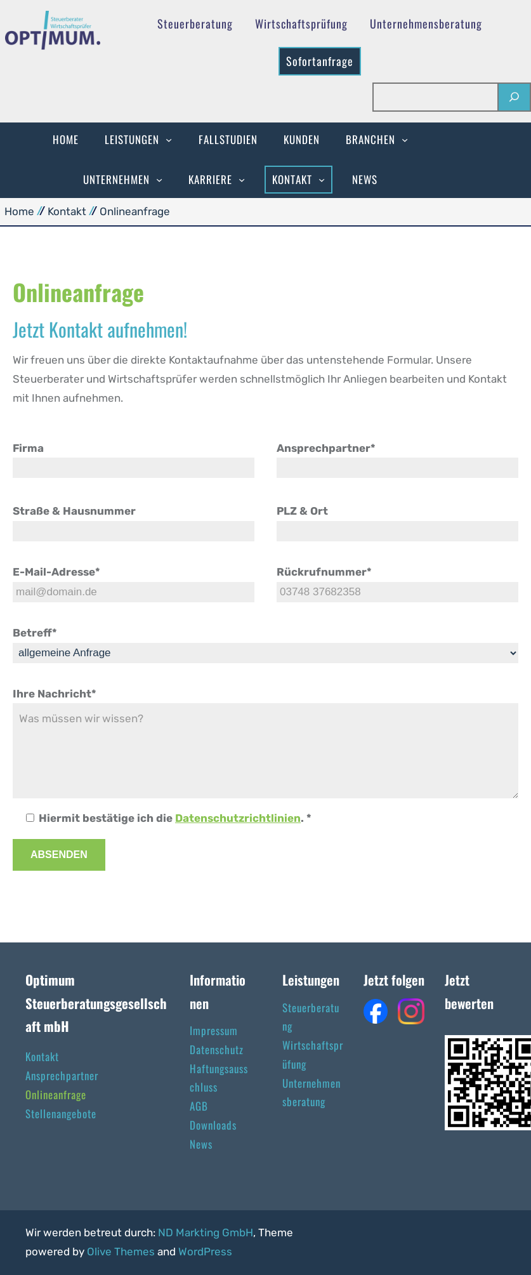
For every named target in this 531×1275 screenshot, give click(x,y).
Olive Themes (122, 1251)
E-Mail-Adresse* (56, 571)
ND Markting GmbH (205, 1232)
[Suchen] (513, 97)
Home (19, 211)
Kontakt (67, 211)
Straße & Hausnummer (74, 511)
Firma (28, 448)
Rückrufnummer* (324, 571)
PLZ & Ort (302, 511)
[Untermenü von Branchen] (405, 139)
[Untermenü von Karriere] (242, 179)
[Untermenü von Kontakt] (321, 179)
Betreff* (35, 632)
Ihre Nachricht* (54, 693)
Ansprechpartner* (326, 448)
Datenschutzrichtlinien (238, 818)
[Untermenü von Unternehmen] (159, 179)
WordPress (205, 1251)
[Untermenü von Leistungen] (169, 139)
